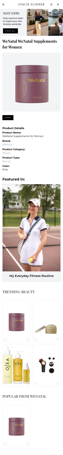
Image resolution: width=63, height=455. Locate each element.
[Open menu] (3, 4)
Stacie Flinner (31, 4)
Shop (8, 117)
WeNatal (7, 144)
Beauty (6, 153)
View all (10, 31)
